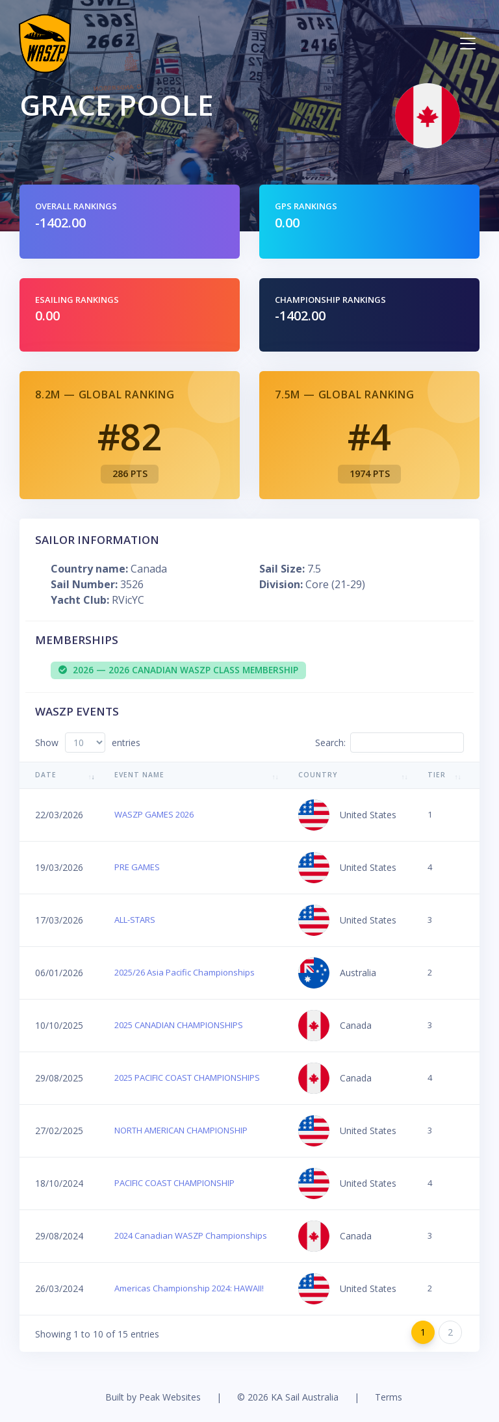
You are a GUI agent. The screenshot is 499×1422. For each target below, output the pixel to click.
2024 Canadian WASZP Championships (190, 1235)
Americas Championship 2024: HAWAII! (189, 1288)
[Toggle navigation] (468, 44)
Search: (389, 742)
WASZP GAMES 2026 (154, 814)
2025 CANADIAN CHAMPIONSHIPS (178, 1025)
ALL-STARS (134, 919)
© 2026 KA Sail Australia (288, 1397)
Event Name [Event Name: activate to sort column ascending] (139, 774)
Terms (388, 1397)
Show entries (87, 742)
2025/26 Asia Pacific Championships (184, 972)
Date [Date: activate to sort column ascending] (46, 774)
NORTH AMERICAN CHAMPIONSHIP (181, 1130)
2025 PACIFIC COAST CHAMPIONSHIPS (187, 1077)
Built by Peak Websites (153, 1397)
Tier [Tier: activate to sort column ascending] (437, 774)
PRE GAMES (137, 867)
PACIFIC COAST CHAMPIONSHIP (174, 1183)
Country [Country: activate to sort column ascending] (318, 774)
